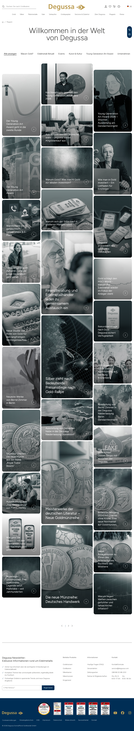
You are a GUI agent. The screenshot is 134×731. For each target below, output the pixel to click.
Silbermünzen (68, 676)
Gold (14, 14)
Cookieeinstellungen (9, 720)
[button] (119, 6)
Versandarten (92, 668)
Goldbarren (67, 668)
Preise (122, 14)
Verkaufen (53, 14)
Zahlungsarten (92, 672)
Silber (22, 14)
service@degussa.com (120, 668)
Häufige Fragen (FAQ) (95, 664)
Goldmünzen (67, 664)
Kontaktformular (118, 664)
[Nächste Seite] (72, 626)
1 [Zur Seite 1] (65, 626)
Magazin (112, 14)
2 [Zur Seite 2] (68, 626)
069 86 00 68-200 (119, 672)
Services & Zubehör (82, 14)
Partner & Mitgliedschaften (97, 676)
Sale (43, 14)
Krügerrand (67, 680)
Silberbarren (67, 672)
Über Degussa (100, 14)
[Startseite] (3, 22)
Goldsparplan (66, 14)
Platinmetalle (32, 14)
